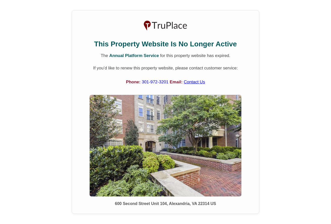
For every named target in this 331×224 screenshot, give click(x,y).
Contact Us (194, 82)
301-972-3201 (156, 82)
